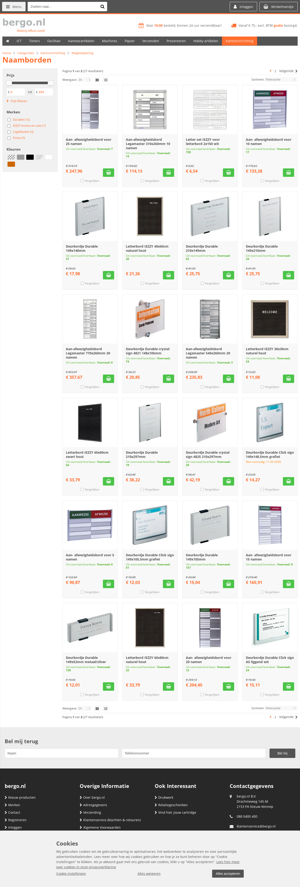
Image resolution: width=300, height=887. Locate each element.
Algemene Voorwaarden (100, 827)
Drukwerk (164, 797)
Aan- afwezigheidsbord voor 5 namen (90, 557)
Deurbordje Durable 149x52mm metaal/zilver (86, 659)
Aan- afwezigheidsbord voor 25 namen (88, 141)
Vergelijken (92, 181)
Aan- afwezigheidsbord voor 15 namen (268, 557)
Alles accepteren (227, 874)
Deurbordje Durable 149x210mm (262, 248)
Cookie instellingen (71, 873)
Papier (130, 41)
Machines (109, 41)
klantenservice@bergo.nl (256, 826)
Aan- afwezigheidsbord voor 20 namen (208, 659)
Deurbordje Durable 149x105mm (202, 557)
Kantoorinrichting (239, 41)
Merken (12, 805)
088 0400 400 (247, 816)
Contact (12, 812)
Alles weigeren (148, 873)
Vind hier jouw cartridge (175, 812)
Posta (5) (19, 138)
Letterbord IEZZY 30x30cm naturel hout (267, 351)
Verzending (90, 812)
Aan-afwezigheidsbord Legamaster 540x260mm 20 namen (208, 353)
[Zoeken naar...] (103, 6)
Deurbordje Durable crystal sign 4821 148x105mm (147, 351)
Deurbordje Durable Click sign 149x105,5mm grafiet (150, 557)
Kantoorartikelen (81, 41)
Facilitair (54, 41)
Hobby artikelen (205, 41)
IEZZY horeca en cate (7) (29, 125)
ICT (19, 41)
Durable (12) (21, 119)
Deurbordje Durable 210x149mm (202, 248)
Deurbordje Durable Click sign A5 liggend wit (270, 659)
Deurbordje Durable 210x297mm (142, 454)
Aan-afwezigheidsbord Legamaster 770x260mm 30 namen (88, 353)
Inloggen (13, 827)
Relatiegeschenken (171, 805)
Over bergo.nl (92, 797)
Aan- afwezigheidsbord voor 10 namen (268, 141)
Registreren (15, 820)
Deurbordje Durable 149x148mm (82, 248)
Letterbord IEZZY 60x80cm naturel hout (147, 659)
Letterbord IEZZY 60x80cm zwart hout (87, 454)
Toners (34, 41)
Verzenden (150, 41)
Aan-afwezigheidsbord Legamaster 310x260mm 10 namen (148, 143)
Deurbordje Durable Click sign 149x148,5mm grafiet (270, 454)
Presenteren (176, 41)
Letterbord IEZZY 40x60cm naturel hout (147, 248)
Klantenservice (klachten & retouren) (110, 820)
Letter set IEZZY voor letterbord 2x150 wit (203, 141)
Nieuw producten (20, 797)
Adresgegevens (93, 805)
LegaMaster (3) (23, 132)
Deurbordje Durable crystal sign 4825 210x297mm (207, 454)
